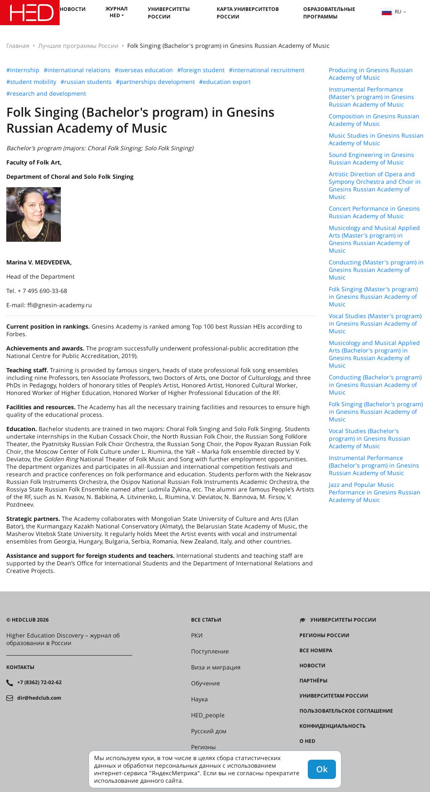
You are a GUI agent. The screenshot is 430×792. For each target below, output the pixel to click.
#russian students (86, 82)
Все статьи (206, 620)
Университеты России (169, 12)
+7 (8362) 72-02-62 (39, 682)
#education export (225, 82)
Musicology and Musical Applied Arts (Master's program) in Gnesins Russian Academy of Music (374, 239)
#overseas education (144, 70)
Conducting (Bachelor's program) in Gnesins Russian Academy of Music (375, 385)
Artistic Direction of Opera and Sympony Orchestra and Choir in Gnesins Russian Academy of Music (375, 185)
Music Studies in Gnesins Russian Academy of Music (376, 139)
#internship (22, 70)
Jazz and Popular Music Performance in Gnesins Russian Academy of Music (374, 492)
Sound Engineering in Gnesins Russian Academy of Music (371, 158)
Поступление (210, 651)
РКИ (197, 635)
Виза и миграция (216, 667)
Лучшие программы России (78, 46)
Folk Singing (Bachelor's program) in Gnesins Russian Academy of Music (376, 411)
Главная (17, 46)
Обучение (205, 683)
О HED (307, 741)
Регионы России (324, 635)
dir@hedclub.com (39, 698)
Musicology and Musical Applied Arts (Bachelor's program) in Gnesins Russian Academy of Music (374, 354)
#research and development (46, 93)
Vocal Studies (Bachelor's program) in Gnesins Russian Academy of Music (369, 438)
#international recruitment (266, 70)
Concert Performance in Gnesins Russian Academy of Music (374, 212)
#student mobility (31, 82)
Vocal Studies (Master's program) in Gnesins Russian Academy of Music (375, 323)
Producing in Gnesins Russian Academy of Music (371, 73)
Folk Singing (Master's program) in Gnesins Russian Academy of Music (373, 296)
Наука (199, 699)
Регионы (203, 747)
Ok (322, 769)
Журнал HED (116, 12)
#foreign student (201, 70)
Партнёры (313, 680)
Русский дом (208, 731)
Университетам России (333, 696)
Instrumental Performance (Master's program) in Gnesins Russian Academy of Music (371, 97)
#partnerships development (155, 82)
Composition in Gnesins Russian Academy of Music (374, 120)
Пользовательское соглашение (346, 711)
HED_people (208, 715)
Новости (73, 9)
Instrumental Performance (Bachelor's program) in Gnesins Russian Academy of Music (374, 465)
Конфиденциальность (332, 726)
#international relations (77, 70)
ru (391, 11)
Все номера (315, 650)
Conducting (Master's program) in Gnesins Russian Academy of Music (376, 270)
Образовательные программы (329, 12)
